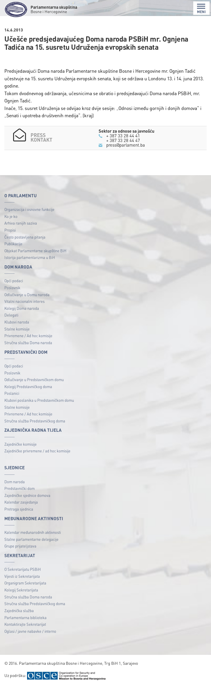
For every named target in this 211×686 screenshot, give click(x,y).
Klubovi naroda (16, 321)
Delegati (11, 314)
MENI (201, 8)
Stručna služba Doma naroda (28, 342)
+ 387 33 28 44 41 (123, 135)
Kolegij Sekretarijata (21, 589)
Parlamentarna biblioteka (25, 617)
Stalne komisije (17, 328)
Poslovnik (12, 287)
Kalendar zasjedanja (21, 502)
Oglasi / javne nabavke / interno (30, 631)
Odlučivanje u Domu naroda (26, 294)
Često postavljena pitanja (24, 236)
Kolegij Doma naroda (21, 308)
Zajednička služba (19, 610)
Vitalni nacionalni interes (24, 301)
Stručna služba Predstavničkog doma (34, 420)
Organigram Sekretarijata (25, 582)
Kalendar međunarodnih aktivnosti (32, 532)
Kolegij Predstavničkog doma (28, 386)
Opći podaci (13, 280)
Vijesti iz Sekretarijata (22, 576)
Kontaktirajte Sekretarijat (25, 624)
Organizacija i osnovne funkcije (29, 209)
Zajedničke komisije (20, 444)
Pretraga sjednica (18, 508)
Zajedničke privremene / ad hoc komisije (37, 450)
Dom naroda (14, 481)
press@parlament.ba (125, 144)
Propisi (10, 230)
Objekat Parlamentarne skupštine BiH (35, 250)
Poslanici (11, 393)
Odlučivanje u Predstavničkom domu (34, 379)
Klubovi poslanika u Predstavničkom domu (39, 400)
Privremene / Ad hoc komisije (28, 335)
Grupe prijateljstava (20, 545)
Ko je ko (10, 216)
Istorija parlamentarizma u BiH (29, 257)
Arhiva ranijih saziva (20, 223)
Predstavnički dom (19, 488)
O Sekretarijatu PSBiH (22, 569)
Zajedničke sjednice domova (27, 495)
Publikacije (13, 243)
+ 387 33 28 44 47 (123, 140)
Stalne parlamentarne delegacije (31, 539)
